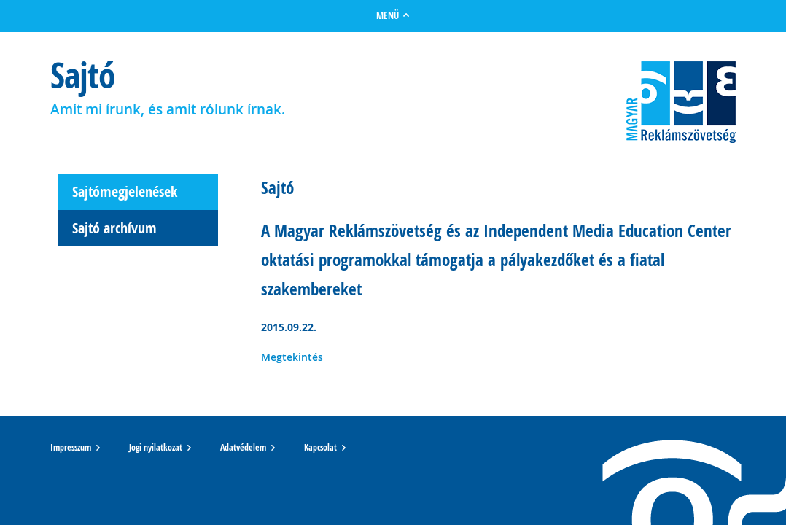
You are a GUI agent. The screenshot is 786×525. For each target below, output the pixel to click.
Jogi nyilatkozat (155, 448)
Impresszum (70, 448)
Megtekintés (292, 357)
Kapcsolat (320, 448)
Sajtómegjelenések (124, 191)
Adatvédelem (243, 448)
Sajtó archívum (114, 228)
